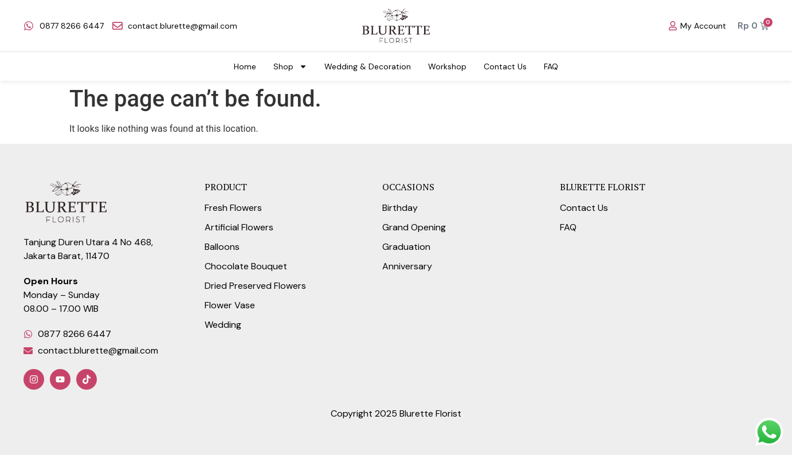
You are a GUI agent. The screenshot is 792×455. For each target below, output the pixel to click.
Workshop (447, 66)
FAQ (551, 66)
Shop (290, 66)
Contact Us (505, 66)
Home (245, 66)
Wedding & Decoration (367, 66)
